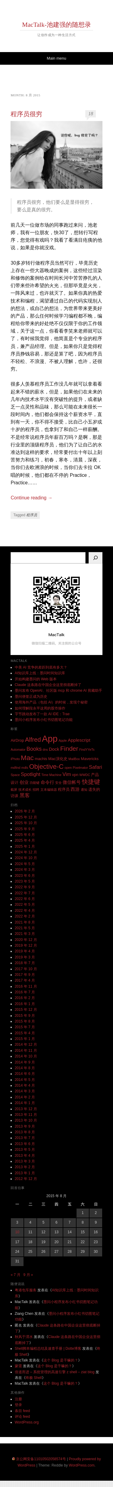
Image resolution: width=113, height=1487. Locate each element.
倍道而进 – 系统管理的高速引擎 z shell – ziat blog (55, 1372)
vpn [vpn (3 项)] (75, 774)
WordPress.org (27, 1422)
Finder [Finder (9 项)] (69, 748)
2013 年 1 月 (25, 1173)
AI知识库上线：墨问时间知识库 (40, 673)
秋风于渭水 (24, 1337)
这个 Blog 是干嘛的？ (60, 1360)
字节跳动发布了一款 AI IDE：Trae (42, 714)
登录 (18, 1405)
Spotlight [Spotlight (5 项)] (30, 774)
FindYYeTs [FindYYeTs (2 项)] (87, 749)
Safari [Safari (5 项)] (95, 767)
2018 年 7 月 (25, 963)
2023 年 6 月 (25, 876)
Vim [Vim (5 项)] (66, 774)
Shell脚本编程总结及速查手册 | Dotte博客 (48, 1348)
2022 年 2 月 (25, 916)
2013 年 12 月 (26, 1109)
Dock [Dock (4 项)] (54, 749)
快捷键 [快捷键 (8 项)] (91, 781)
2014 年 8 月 (25, 1068)
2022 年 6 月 (25, 899)
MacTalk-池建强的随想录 (56, 24)
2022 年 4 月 (25, 910)
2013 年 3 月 (25, 1161)
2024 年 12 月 (26, 852)
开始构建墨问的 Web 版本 (36, 679)
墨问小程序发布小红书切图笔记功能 (44, 720)
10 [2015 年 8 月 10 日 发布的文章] (17, 1232)
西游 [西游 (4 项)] (75, 789)
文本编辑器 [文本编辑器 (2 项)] (48, 789)
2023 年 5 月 (25, 881)
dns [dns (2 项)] (45, 749)
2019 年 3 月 (25, 957)
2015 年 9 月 (25, 1016)
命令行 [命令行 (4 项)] (47, 782)
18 (90, 113)
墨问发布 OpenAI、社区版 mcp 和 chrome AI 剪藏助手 (58, 690)
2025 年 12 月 (26, 817)
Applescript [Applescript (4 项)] (79, 740)
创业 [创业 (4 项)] (24, 782)
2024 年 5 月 (25, 864)
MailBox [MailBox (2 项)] (74, 759)
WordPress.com (81, 1465)
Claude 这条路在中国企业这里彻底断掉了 (48, 685)
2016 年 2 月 (25, 998)
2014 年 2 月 (25, 1097)
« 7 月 (15, 1275)
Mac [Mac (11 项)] (27, 758)
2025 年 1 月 (25, 846)
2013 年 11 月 (26, 1115)
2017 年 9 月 (25, 975)
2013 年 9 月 (25, 1126)
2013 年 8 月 (25, 1132)
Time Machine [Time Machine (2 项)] (51, 775)
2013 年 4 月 (25, 1155)
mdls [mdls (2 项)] (24, 767)
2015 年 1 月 (25, 1039)
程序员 (31, 515)
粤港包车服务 (25, 1290)
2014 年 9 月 (25, 1062)
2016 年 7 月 (25, 992)
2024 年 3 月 (25, 870)
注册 (18, 1399)
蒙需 (18, 1366)
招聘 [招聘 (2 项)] (36, 789)
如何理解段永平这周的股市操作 (40, 708)
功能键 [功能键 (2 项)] (34, 782)
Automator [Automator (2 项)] (18, 749)
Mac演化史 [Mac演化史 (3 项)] (57, 758)
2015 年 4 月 (25, 1033)
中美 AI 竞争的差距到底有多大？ (41, 667)
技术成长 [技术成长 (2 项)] (25, 789)
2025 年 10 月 (26, 823)
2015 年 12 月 (26, 1009)
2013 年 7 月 (25, 1138)
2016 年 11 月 (26, 986)
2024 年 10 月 (26, 858)
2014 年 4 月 (25, 1085)
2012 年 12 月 (26, 1179)
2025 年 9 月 (25, 829)
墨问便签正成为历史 (31, 696)
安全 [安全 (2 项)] (58, 782)
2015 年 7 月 (25, 1027)
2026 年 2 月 (25, 811)
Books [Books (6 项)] (34, 749)
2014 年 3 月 (25, 1091)
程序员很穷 (26, 114)
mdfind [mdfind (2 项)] (15, 767)
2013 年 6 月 (25, 1144)
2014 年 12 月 (26, 1044)
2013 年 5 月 (25, 1149)
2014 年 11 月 (26, 1050)
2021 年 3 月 (25, 934)
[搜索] (95, 557)
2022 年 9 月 (25, 887)
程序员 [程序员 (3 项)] (64, 789)
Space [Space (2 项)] (15, 775)
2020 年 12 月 (26, 940)
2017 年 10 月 (26, 969)
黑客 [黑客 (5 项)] (25, 795)
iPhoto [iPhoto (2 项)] (15, 759)
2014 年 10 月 (26, 1056)
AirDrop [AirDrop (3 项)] (17, 740)
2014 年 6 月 (25, 1074)
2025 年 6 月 (25, 835)
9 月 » (28, 1275)
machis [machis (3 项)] (41, 758)
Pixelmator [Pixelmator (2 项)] (80, 767)
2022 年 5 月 (25, 904)
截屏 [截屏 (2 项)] (14, 789)
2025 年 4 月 (25, 840)
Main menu (56, 58)
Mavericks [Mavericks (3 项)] (90, 758)
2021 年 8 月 (25, 922)
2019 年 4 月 (25, 951)
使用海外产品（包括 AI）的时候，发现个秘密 (51, 702)
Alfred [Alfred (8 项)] (33, 739)
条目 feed (22, 1411)
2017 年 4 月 (25, 980)
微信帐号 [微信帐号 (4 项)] (72, 782)
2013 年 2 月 (25, 1167)
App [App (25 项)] (50, 739)
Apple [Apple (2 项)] (62, 740)
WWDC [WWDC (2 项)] (84, 775)
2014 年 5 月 (25, 1080)
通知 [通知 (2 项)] (84, 789)
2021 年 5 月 (25, 928)
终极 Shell (34, 1378)
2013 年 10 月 (26, 1120)
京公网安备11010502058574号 (41, 1459)
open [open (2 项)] (68, 767)
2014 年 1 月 (25, 1103)
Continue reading (31, 497)
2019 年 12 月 (26, 945)
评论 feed (22, 1416)
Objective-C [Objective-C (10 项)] (46, 766)
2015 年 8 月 (25, 1021)
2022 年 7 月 (25, 893)
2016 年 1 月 (25, 1004)
